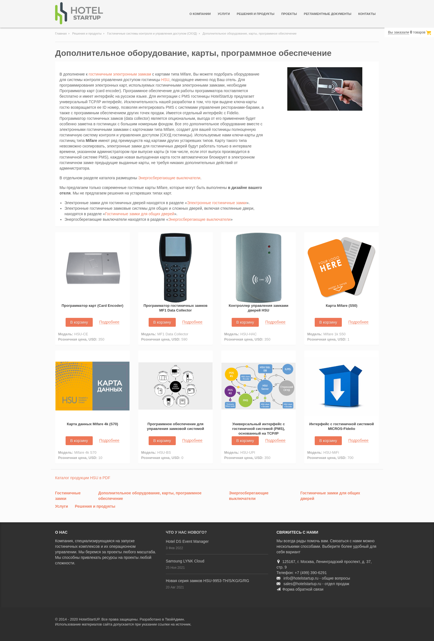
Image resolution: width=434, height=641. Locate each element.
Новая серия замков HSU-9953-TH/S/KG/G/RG (207, 580)
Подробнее (109, 322)
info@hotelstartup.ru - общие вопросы (316, 578)
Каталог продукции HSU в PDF (82, 478)
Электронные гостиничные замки (217, 203)
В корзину (79, 322)
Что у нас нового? (186, 532)
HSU (165, 79)
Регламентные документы (328, 13)
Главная (61, 33)
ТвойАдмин (174, 619)
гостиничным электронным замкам (120, 74)
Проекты (289, 13)
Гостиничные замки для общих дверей (139, 214)
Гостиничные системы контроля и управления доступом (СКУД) (152, 33)
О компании (200, 13)
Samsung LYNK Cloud (185, 561)
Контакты (367, 13)
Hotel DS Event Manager (187, 541)
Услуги (224, 13)
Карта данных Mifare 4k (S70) (92, 424)
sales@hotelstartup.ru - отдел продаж (316, 584)
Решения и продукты (255, 13)
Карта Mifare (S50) (341, 305)
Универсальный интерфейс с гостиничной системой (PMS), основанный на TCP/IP (258, 428)
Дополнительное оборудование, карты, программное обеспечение (193, 53)
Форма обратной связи (302, 589)
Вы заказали (398, 32)
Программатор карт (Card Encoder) (92, 305)
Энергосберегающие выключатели (169, 178)
